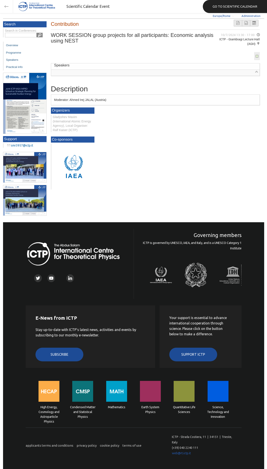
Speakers (12, 59)
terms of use (132, 445)
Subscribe (59, 354)
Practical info (14, 67)
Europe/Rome (221, 15)
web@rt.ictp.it (181, 453)
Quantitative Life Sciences (184, 409)
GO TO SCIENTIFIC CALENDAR (235, 6)
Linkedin (70, 278)
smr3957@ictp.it (22, 145)
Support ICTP (193, 354)
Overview (12, 45)
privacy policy (87, 445)
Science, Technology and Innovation (218, 411)
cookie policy (109, 445)
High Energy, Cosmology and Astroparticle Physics (49, 411)
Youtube (51, 278)
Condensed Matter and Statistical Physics (83, 411)
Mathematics (116, 407)
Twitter (38, 278)
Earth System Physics (150, 409)
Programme (13, 52)
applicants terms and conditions (49, 445)
